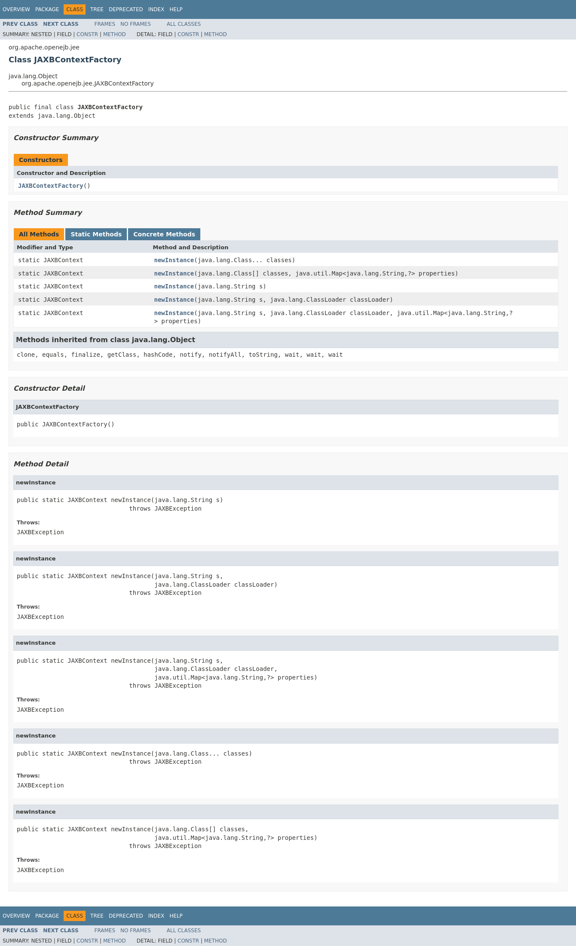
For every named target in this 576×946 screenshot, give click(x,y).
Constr (87, 34)
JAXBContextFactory (50, 185)
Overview (16, 9)
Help (176, 9)
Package (47, 9)
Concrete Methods (164, 234)
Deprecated (126, 9)
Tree (97, 9)
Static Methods (96, 234)
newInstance (174, 260)
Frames (105, 24)
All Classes (184, 24)
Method (114, 34)
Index (156, 9)
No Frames (135, 24)
